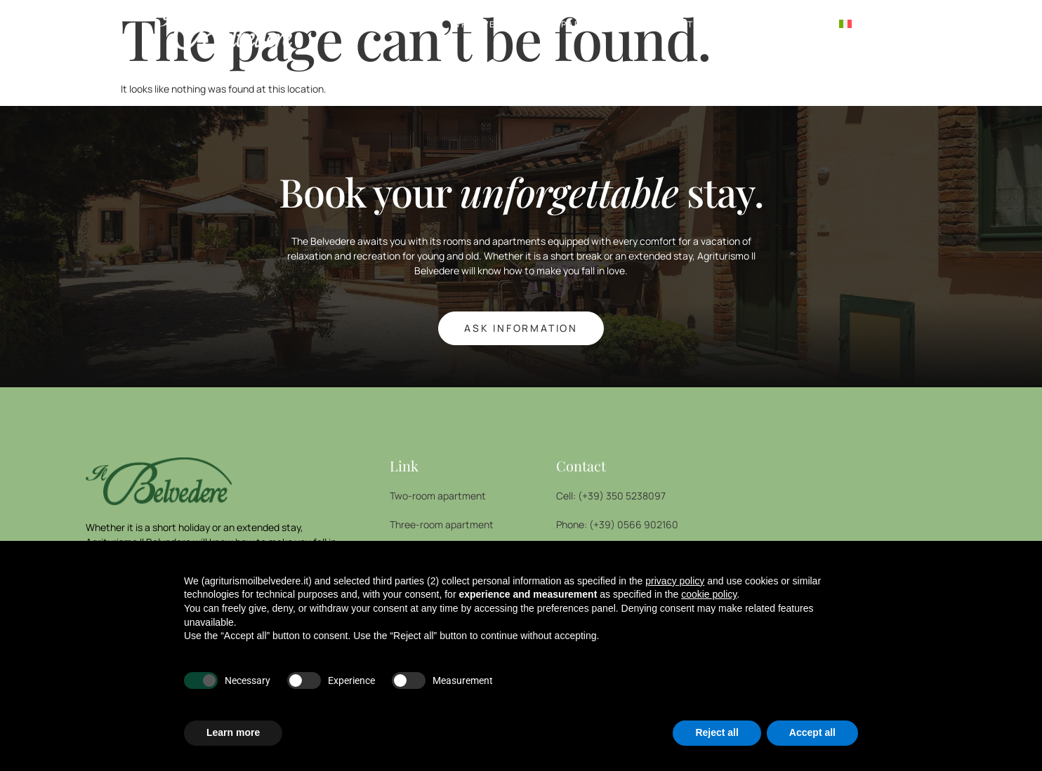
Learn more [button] (233, 732)
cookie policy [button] (709, 594)
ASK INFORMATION (521, 328)
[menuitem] (845, 24)
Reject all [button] (716, 732)
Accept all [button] (812, 732)
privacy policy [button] (674, 580)
